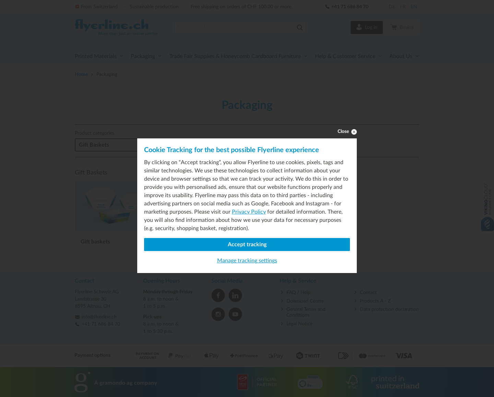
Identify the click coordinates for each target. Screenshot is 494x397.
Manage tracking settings (247, 260)
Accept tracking (247, 244)
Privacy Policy (249, 212)
